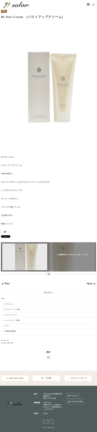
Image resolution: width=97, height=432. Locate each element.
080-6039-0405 (16, 378)
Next (91, 283)
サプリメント (9, 304)
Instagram (74, 395)
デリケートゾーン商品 (12, 309)
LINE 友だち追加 (77, 402)
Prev (5, 283)
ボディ (7, 326)
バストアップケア (11, 315)
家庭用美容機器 (10, 331)
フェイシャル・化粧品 (12, 320)
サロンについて (79, 378)
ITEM (3, 299)
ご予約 (47, 378)
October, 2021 (5, 343)
